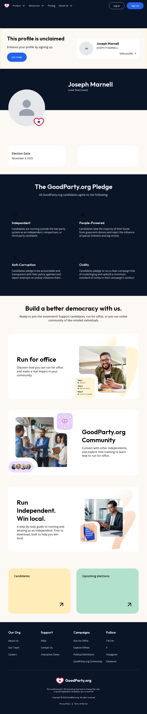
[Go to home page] (6, 5)
